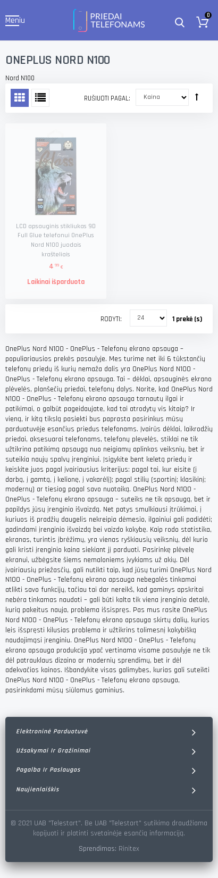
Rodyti (110, 319)
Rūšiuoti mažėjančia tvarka (197, 97)
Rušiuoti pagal (106, 98)
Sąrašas (40, 98)
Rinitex (129, 849)
